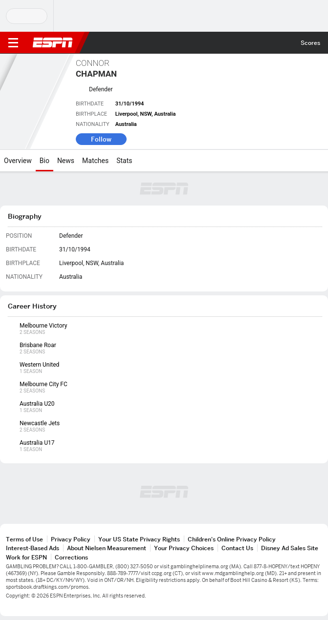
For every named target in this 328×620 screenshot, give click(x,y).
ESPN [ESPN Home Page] (53, 42)
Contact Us (237, 548)
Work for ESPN (26, 557)
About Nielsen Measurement (106, 548)
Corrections (71, 557)
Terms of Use (24, 539)
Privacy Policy (70, 539)
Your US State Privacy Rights (139, 539)
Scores (310, 42)
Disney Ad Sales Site (289, 548)
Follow (101, 139)
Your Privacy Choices (184, 548)
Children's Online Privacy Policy (232, 539)
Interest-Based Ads (32, 548)
